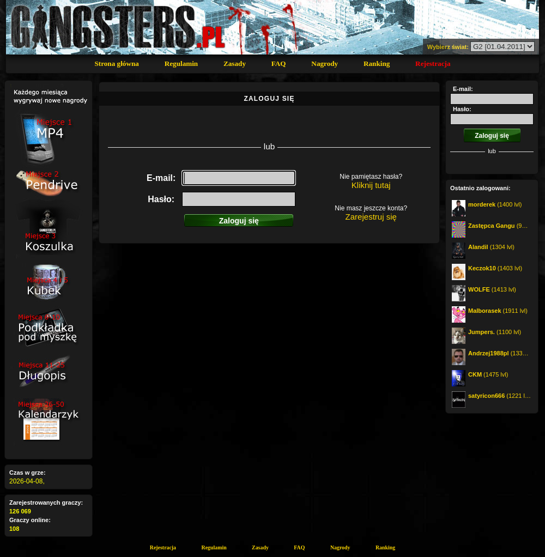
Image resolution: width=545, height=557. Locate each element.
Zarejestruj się (371, 216)
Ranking (377, 63)
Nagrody (324, 63)
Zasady (234, 63)
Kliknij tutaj (371, 185)
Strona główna (116, 63)
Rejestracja (432, 63)
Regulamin (181, 63)
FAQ (278, 63)
